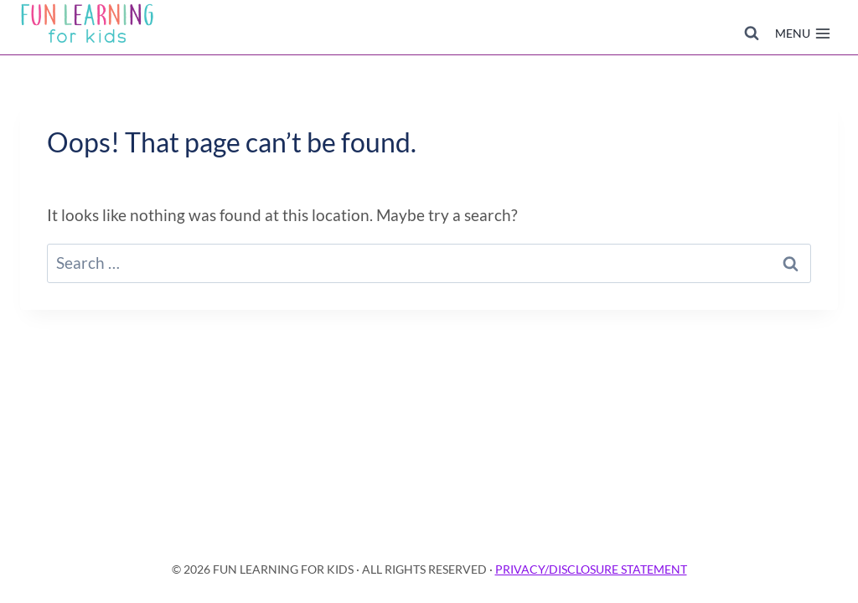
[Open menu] (803, 33)
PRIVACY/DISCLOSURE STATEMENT (591, 569)
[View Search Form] (751, 33)
